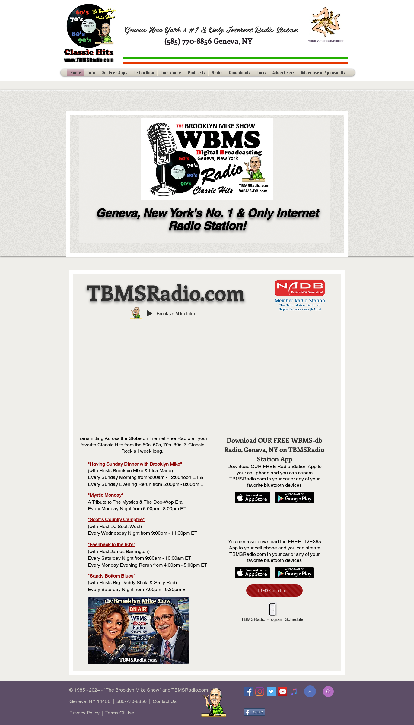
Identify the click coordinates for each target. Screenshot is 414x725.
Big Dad (121, 582)
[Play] (149, 313)
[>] (310, 691)
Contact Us (165, 701)
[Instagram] (259, 691)
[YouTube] (282, 691)
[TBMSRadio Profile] (274, 590)
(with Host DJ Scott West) (115, 526)
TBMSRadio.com (166, 292)
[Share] (254, 712)
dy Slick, (139, 582)
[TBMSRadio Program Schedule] (272, 613)
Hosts (105, 582)
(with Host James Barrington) (119, 551)
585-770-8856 (131, 701)
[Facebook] (248, 691)
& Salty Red (161, 582)
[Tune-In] (294, 691)
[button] (91, 72)
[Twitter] (271, 691)
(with (93, 582)
